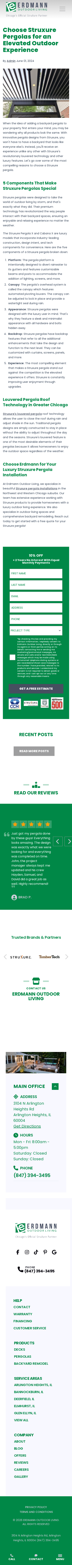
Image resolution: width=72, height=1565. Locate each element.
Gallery (21, 1476)
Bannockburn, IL (28, 1391)
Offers (20, 1455)
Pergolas (22, 1356)
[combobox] (36, 630)
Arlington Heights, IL (33, 1384)
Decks (19, 1349)
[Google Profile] (54, 1252)
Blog (18, 1448)
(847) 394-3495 (31, 1175)
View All (21, 1420)
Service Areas (28, 1378)
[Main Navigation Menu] (62, 9)
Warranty (22, 1314)
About (20, 1441)
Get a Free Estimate (36, 688)
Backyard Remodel (31, 1363)
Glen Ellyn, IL (25, 1413)
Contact (21, 1307)
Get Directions (27, 1126)
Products (24, 1343)
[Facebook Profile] (17, 1252)
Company (24, 1435)
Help (17, 1300)
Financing (22, 1321)
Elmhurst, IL (24, 1406)
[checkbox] (12, 657)
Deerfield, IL (24, 1399)
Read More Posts (34, 751)
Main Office (36, 1086)
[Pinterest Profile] (45, 1252)
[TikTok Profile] (36, 1252)
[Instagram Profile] (27, 1252)
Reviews (21, 1462)
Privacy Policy (36, 1507)
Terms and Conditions (36, 1512)
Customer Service (29, 1328)
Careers (21, 1469)
